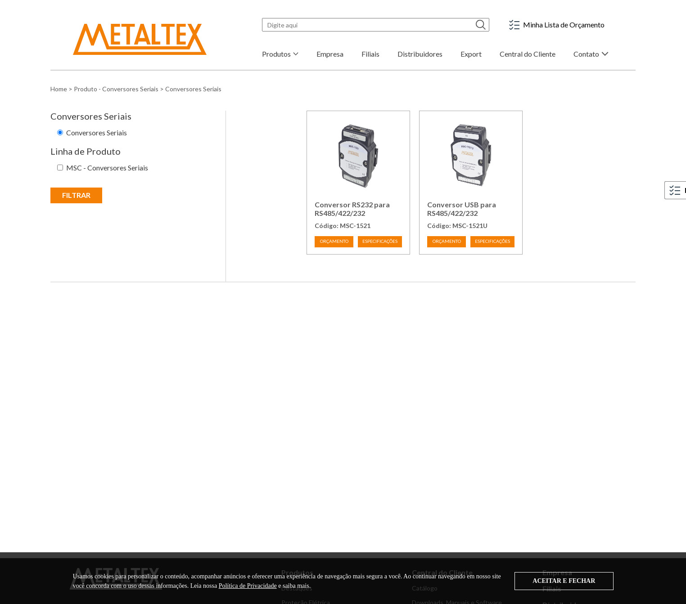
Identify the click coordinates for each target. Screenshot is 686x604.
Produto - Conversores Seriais (116, 89)
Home (58, 89)
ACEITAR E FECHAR (564, 580)
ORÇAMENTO (334, 241)
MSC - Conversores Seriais (107, 167)
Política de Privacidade (248, 585)
